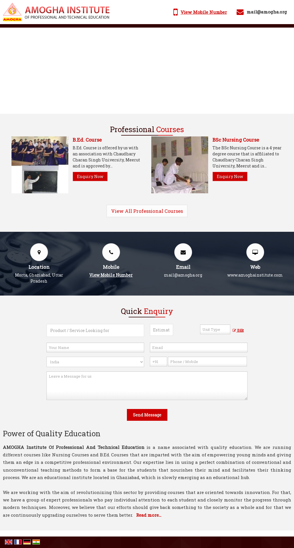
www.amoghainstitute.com (255, 275)
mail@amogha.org (267, 12)
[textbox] (215, 329)
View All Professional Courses (147, 211)
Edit (238, 330)
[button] (204, 12)
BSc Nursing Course (235, 139)
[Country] (95, 362)
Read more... (148, 515)
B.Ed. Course (87, 139)
